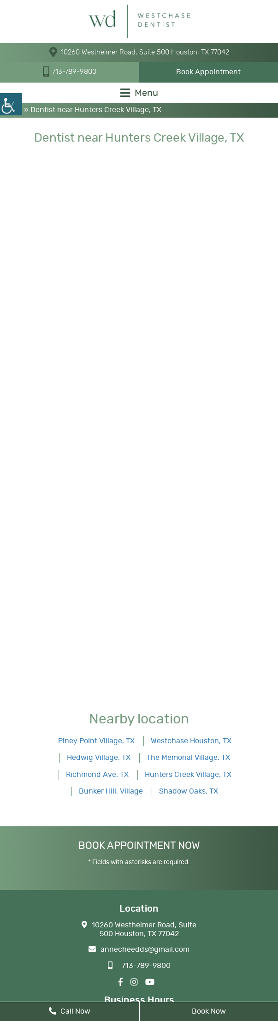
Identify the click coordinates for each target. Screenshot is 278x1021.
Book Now (209, 1011)
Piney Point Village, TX (96, 741)
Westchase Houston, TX (191, 741)
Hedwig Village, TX (98, 757)
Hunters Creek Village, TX (188, 774)
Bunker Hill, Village (111, 791)
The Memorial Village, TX (188, 757)
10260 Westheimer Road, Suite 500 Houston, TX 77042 (139, 52)
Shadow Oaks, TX (188, 791)
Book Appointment (208, 72)
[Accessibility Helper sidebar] (11, 104)
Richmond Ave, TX (97, 774)
